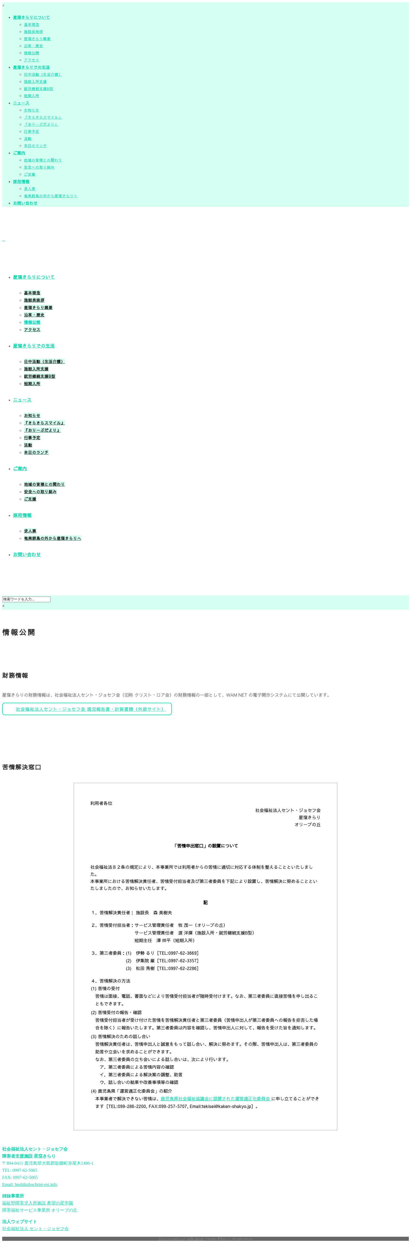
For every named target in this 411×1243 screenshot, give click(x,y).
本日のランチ (35, 145)
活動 (28, 138)
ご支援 (29, 174)
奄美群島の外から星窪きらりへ (51, 195)
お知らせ (31, 110)
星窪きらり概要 (37, 38)
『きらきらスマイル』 (43, 117)
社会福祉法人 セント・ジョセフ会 (35, 1228)
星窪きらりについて (31, 17)
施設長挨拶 (33, 31)
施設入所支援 (35, 81)
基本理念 (31, 24)
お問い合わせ (25, 203)
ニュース (21, 103)
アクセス (31, 60)
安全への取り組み (39, 167)
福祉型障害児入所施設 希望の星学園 (37, 1203)
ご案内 (19, 152)
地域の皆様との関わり (43, 160)
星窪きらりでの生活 (31, 67)
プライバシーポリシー (171, 1238)
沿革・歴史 (33, 45)
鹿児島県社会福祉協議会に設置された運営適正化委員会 (216, 1098)
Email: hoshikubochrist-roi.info (29, 1184)
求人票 (29, 188)
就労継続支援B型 (38, 88)
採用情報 (21, 181)
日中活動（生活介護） (43, 74)
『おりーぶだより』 (41, 124)
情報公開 (31, 52)
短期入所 (31, 95)
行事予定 (31, 131)
